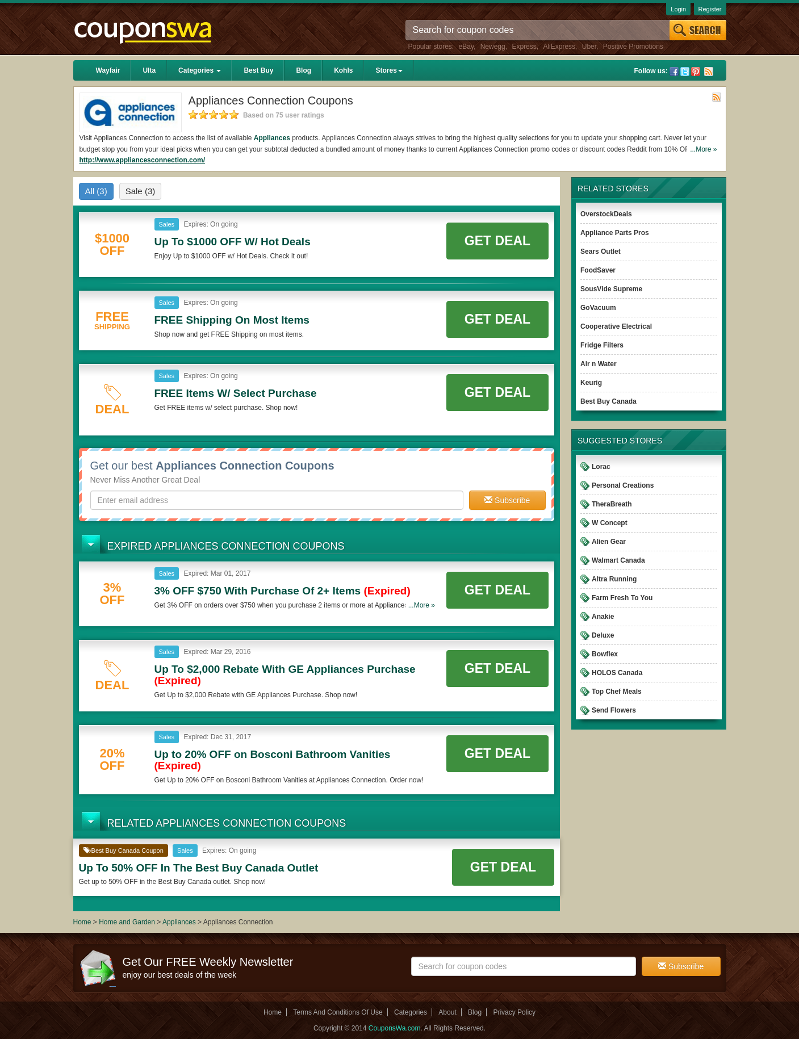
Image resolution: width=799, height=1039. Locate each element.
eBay (466, 47)
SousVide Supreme (611, 289)
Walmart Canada (618, 560)
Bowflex (605, 654)
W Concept (610, 523)
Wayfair (108, 70)
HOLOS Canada (617, 673)
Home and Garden (128, 922)
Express (524, 47)
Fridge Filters (602, 345)
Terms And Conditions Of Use (337, 1012)
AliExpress (559, 47)
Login (678, 9)
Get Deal (497, 240)
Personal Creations (623, 485)
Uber (589, 47)
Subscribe (507, 500)
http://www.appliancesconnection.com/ (143, 160)
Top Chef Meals (617, 692)
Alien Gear (609, 542)
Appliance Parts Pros (614, 233)
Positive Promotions (633, 47)
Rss (708, 71)
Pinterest (695, 71)
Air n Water (598, 364)
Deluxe (603, 635)
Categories (199, 70)
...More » (703, 149)
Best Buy (258, 70)
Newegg (492, 47)
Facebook (674, 71)
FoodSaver (598, 270)
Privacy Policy (514, 1012)
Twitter (684, 71)
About (447, 1012)
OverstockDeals (606, 214)
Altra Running (614, 579)
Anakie (603, 617)
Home (82, 922)
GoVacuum (598, 308)
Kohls (343, 70)
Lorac (601, 467)
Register (710, 9)
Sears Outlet (600, 251)
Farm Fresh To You (622, 598)
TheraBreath (612, 504)
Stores (388, 70)
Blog (303, 70)
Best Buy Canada (608, 401)
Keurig (591, 383)
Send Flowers (614, 710)
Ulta (149, 70)
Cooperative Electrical (616, 326)
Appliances (272, 138)
